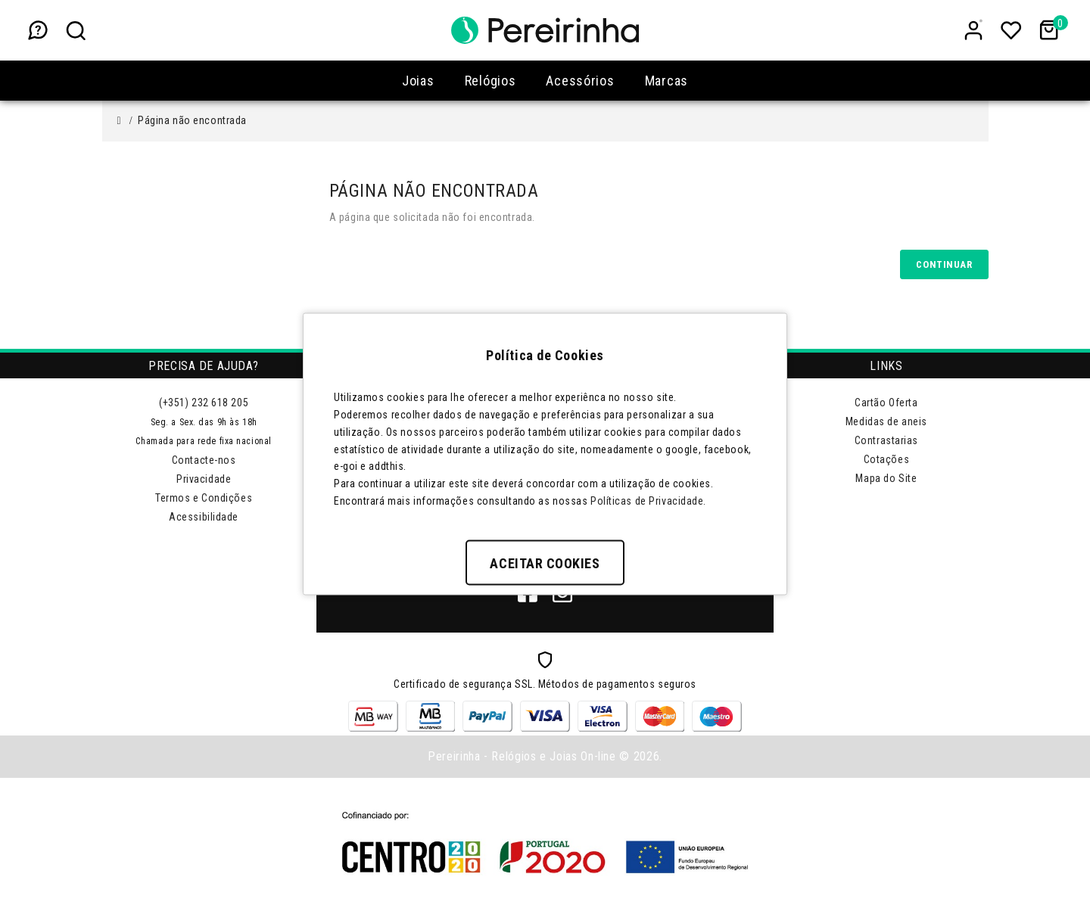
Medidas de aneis (886, 421)
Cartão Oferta (886, 402)
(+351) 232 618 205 (203, 402)
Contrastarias (886, 440)
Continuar (944, 264)
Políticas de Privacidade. (648, 500)
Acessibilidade (203, 517)
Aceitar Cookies (545, 563)
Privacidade (203, 479)
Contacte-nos (204, 460)
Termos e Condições (203, 498)
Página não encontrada (192, 120)
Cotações (886, 459)
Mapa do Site (886, 478)
